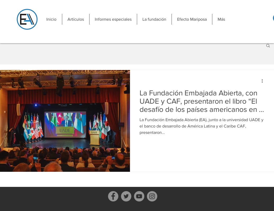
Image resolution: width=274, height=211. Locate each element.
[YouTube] (139, 196)
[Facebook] (113, 196)
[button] (75, 19)
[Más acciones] (264, 81)
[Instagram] (152, 196)
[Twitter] (126, 196)
